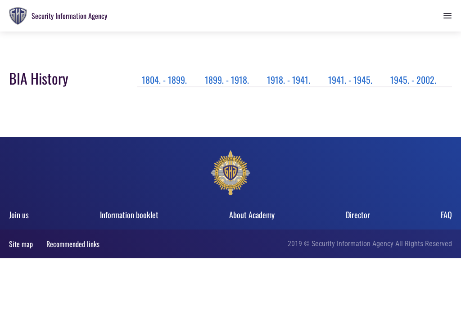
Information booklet (129, 214)
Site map (21, 243)
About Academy (252, 214)
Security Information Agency (69, 16)
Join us (19, 214)
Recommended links (72, 243)
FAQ (446, 214)
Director (358, 214)
